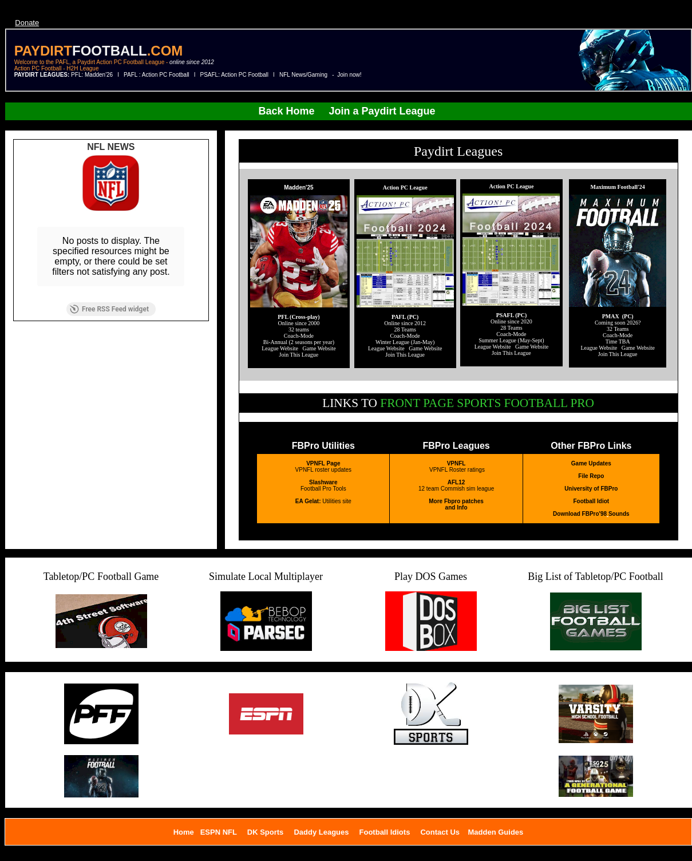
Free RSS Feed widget (109, 309)
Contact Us (440, 832)
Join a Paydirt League (383, 111)
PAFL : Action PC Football (156, 75)
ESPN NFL (218, 832)
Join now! (349, 75)
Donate (27, 22)
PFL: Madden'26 (92, 75)
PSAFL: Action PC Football (234, 75)
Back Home (286, 111)
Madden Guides (496, 832)
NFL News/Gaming (303, 75)
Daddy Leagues (321, 832)
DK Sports (265, 832)
